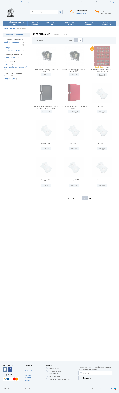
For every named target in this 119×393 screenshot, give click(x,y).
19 (90, 351)
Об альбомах (14, 2)
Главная (5, 2)
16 (73, 351)
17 (79, 351)
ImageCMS (111, 389)
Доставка (31, 2)
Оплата (23, 2)
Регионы (27, 380)
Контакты (39, 2)
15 (68, 351)
